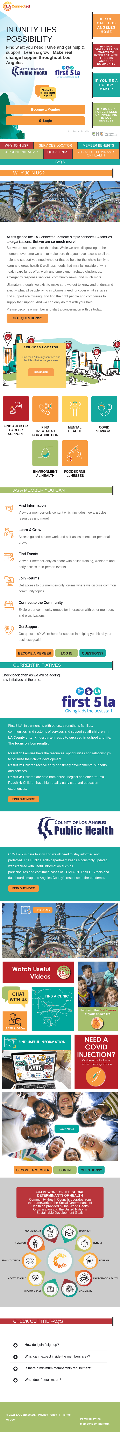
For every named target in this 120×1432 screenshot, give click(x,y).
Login (45, 121)
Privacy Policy (47, 1414)
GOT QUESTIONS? (27, 318)
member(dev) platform (95, 1423)
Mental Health (75, 414)
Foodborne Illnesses (75, 458)
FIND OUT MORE (23, 799)
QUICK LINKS (57, 152)
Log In (66, 653)
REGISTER (41, 372)
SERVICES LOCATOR (55, 145)
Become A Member (34, 653)
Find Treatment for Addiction (45, 416)
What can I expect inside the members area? (51, 1357)
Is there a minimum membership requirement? (52, 1368)
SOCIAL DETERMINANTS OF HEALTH (96, 153)
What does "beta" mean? (37, 1380)
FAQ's (60, 162)
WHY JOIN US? (16, 145)
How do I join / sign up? (36, 1345)
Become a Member (45, 109)
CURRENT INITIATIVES (21, 152)
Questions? (92, 653)
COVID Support (104, 414)
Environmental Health (45, 458)
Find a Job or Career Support (16, 416)
